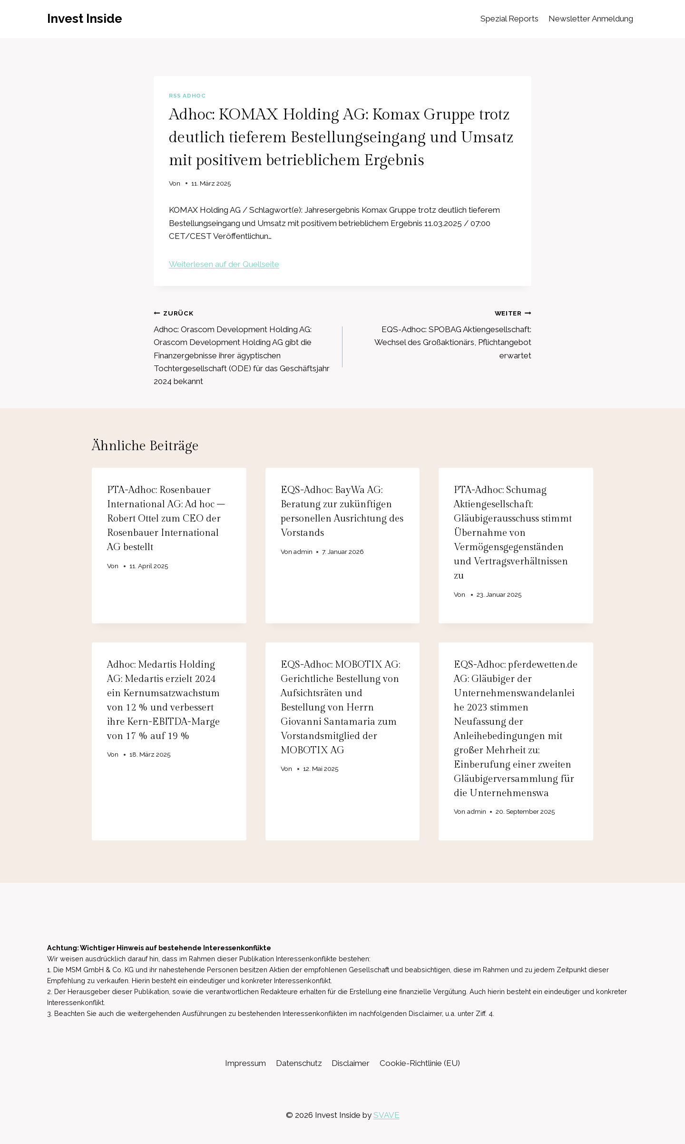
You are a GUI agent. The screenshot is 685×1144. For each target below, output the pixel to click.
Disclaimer (351, 1063)
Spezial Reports (509, 18)
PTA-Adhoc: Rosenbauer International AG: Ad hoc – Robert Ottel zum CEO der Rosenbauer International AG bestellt (166, 518)
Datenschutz (299, 1063)
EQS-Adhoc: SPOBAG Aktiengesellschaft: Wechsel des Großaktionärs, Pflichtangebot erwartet (441, 333)
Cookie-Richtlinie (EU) (420, 1063)
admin (303, 551)
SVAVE (386, 1115)
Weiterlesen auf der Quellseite (224, 264)
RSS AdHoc (187, 95)
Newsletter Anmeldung (590, 18)
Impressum (245, 1063)
